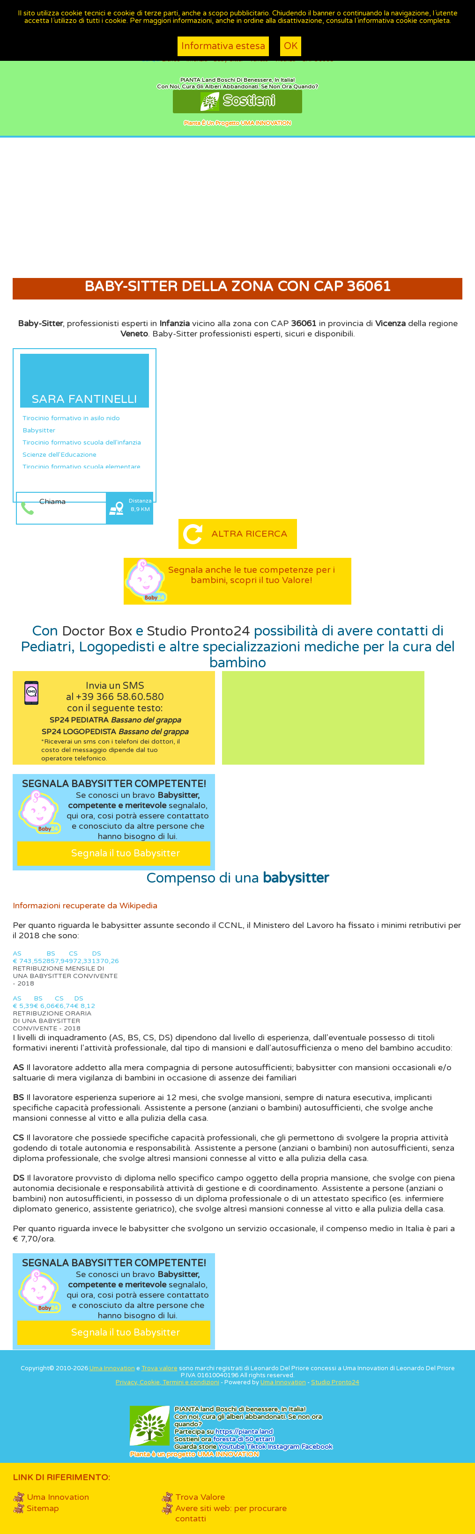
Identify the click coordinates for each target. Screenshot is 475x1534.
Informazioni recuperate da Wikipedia (85, 905)
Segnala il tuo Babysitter (125, 853)
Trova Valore (200, 1497)
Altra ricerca (249, 534)
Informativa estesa (223, 46)
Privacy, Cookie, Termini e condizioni (167, 1382)
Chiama (52, 501)
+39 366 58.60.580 (120, 697)
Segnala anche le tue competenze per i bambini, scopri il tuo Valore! (251, 580)
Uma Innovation (112, 1368)
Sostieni (237, 101)
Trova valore (159, 1368)
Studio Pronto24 (200, 631)
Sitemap (43, 1508)
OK (290, 46)
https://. (244, 1432)
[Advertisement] (237, 207)
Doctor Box (94, 631)
